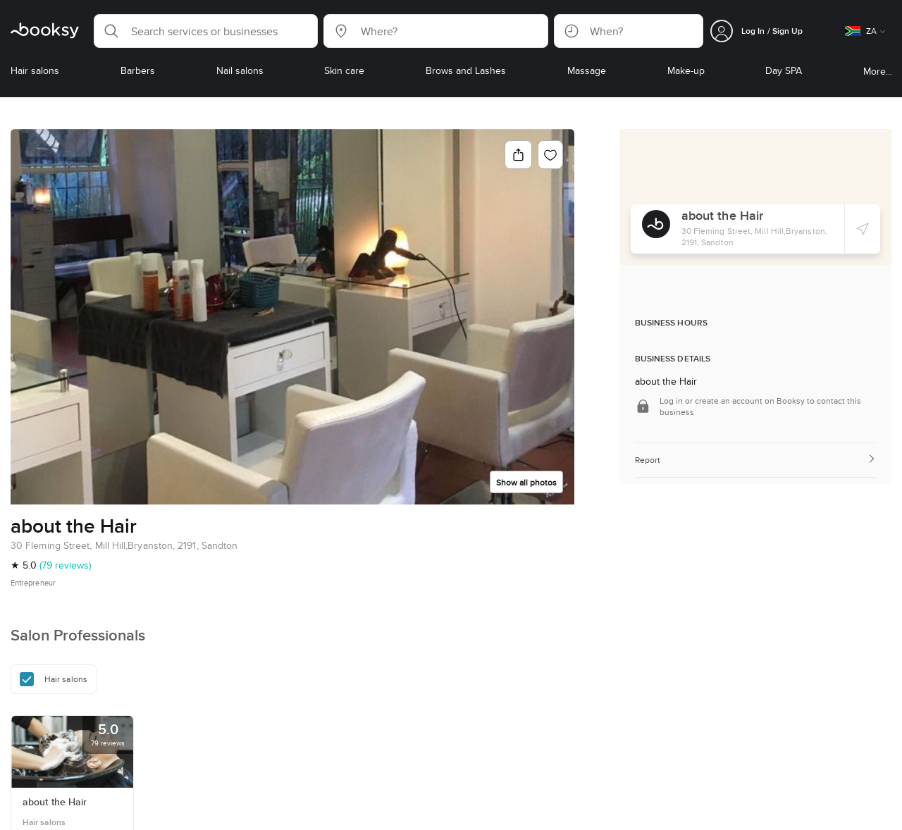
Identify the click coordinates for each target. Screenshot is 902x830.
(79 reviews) (65, 565)
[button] (206, 31)
